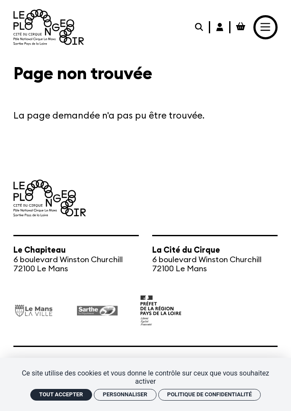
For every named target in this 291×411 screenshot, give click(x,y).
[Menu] (265, 27)
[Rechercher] (200, 27)
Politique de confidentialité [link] (209, 394)
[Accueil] (48, 27)
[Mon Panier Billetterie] (240, 27)
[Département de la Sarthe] (97, 310)
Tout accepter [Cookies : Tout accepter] (61, 394)
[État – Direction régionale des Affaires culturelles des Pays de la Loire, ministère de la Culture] (161, 310)
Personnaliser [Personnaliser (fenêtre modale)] (125, 394)
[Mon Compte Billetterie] (220, 27)
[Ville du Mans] (33, 311)
